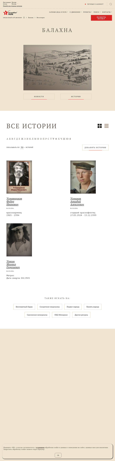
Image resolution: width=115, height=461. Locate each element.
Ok (58, 455)
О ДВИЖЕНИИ (75, 12)
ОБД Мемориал (61, 315)
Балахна (30, 17)
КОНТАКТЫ (106, 12)
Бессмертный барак (24, 306)
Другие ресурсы (81, 315)
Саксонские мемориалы (37, 315)
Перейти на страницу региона (12, 6)
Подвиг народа (73, 306)
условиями (40, 447)
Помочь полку (101, 18)
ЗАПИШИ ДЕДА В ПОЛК (58, 12)
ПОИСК (96, 12)
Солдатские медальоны (50, 306)
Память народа (92, 306)
